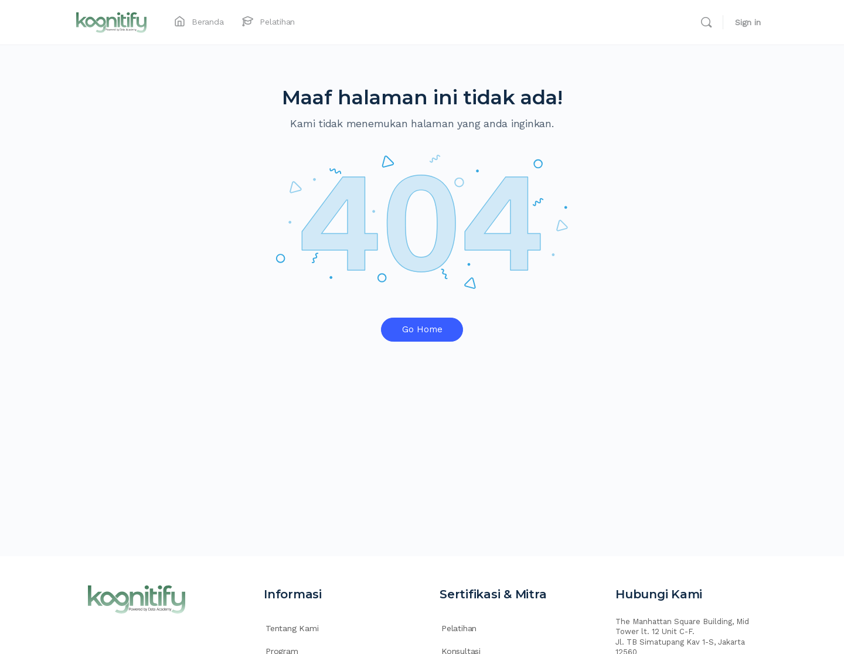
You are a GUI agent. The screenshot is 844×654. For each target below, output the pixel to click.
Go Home (422, 329)
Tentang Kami (292, 628)
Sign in (748, 22)
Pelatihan (459, 628)
